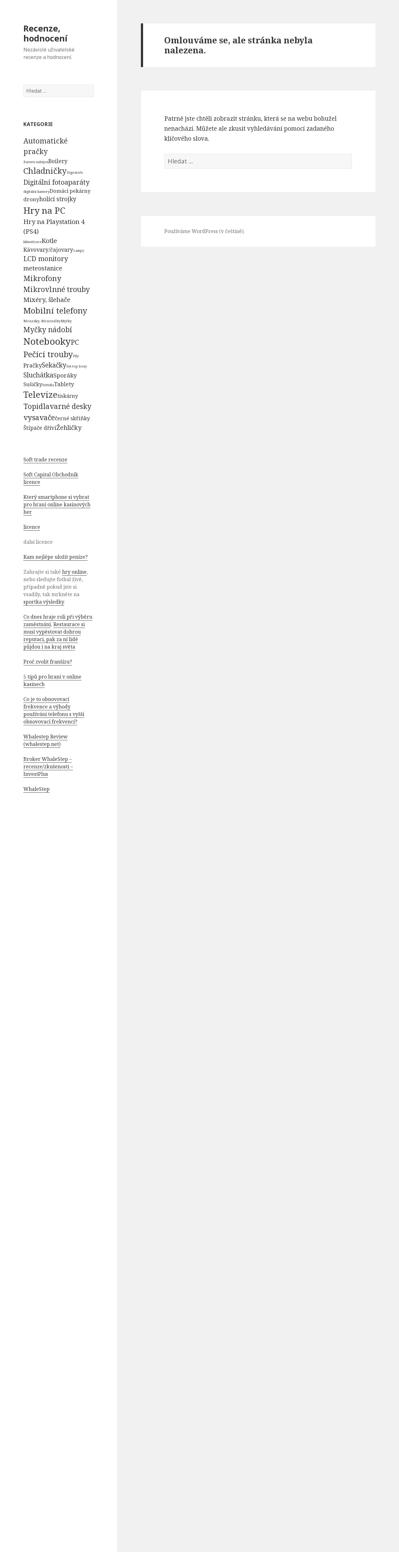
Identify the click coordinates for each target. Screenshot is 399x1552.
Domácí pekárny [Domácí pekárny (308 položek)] (70, 190)
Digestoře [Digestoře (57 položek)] (75, 172)
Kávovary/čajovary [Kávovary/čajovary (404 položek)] (48, 249)
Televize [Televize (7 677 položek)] (40, 394)
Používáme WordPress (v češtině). (204, 231)
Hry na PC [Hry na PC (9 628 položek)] (44, 210)
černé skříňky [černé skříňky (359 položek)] (72, 418)
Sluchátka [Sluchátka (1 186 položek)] (38, 374)
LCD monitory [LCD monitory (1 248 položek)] (45, 258)
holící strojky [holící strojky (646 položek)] (57, 199)
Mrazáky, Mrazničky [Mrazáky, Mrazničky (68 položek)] (42, 321)
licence (31, 526)
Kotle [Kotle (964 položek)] (49, 240)
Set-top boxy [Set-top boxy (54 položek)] (76, 366)
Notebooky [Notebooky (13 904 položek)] (47, 341)
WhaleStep (36, 789)
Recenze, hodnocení (45, 33)
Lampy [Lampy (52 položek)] (78, 250)
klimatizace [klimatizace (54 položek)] (32, 241)
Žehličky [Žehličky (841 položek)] (68, 427)
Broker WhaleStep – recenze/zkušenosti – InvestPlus (48, 766)
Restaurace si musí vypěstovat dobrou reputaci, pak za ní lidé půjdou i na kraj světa (54, 635)
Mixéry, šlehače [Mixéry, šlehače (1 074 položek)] (46, 299)
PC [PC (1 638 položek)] (75, 342)
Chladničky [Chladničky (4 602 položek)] (45, 170)
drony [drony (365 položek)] (31, 199)
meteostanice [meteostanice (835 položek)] (42, 268)
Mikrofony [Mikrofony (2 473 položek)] (42, 278)
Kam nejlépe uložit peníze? (55, 556)
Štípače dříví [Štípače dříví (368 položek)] (39, 427)
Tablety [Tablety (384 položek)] (64, 384)
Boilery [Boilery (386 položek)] (58, 161)
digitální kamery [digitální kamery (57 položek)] (36, 191)
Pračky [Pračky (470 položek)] (32, 365)
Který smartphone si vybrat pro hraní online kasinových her (56, 504)
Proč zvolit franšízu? (47, 661)
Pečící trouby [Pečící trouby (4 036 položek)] (48, 354)
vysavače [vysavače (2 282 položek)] (39, 417)
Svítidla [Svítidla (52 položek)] (48, 385)
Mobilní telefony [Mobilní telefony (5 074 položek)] (55, 310)
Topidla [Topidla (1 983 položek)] (36, 406)
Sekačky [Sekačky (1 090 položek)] (54, 365)
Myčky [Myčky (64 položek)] (66, 321)
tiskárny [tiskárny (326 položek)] (67, 395)
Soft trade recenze (45, 459)
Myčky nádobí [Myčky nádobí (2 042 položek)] (47, 329)
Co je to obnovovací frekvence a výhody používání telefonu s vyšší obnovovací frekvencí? (53, 710)
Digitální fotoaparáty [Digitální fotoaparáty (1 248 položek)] (56, 182)
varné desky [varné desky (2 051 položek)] (70, 406)
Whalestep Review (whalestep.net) (45, 740)
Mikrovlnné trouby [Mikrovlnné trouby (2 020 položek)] (56, 289)
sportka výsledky (43, 601)
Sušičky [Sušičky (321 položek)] (32, 384)
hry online (74, 571)
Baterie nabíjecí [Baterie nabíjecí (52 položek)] (35, 162)
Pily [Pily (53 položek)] (76, 356)
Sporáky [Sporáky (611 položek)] (65, 375)
